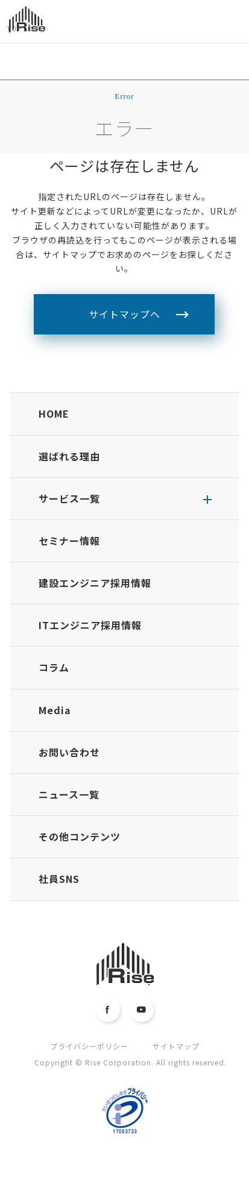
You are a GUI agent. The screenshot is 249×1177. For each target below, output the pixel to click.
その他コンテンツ (80, 836)
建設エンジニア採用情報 (95, 583)
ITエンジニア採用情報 (90, 625)
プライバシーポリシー (89, 1046)
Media (55, 710)
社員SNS (59, 878)
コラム (54, 667)
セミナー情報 (69, 540)
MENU (232, 28)
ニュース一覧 (69, 794)
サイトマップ (176, 1046)
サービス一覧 (69, 498)
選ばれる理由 (69, 456)
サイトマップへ (124, 314)
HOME (54, 413)
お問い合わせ (69, 752)
